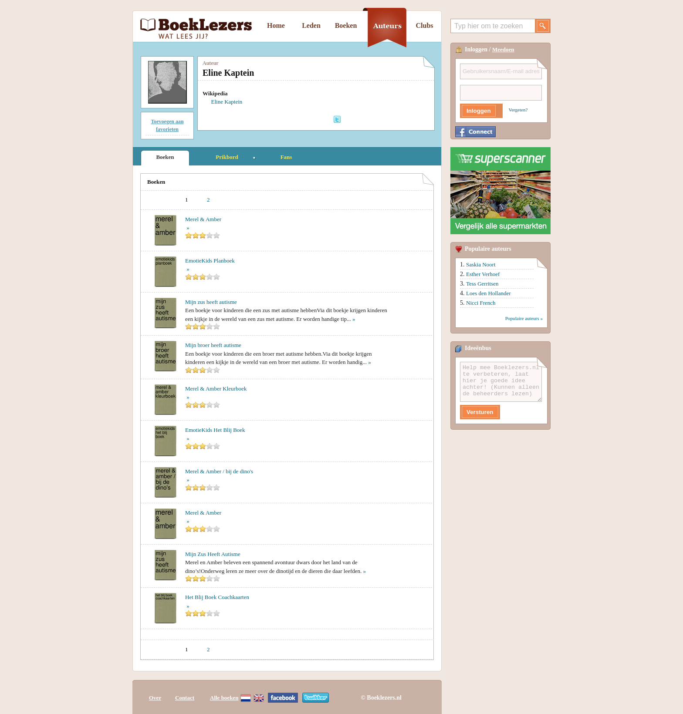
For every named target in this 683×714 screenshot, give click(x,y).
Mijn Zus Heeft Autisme (212, 554)
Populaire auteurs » (524, 318)
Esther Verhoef (483, 274)
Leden (311, 25)
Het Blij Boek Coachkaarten (217, 597)
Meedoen (503, 49)
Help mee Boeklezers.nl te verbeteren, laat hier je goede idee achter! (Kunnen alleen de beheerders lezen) (501, 382)
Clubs (424, 25)
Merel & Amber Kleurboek (216, 388)
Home (276, 25)
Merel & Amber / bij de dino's (219, 471)
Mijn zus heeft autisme (211, 302)
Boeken (346, 25)
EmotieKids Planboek (210, 260)
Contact (184, 697)
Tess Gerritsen (482, 283)
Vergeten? (518, 109)
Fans (286, 157)
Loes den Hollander (488, 293)
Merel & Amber (203, 219)
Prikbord (227, 157)
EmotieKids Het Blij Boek (215, 430)
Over (155, 697)
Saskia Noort (481, 264)
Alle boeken (224, 697)
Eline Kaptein (227, 101)
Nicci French (481, 303)
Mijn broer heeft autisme (213, 345)
